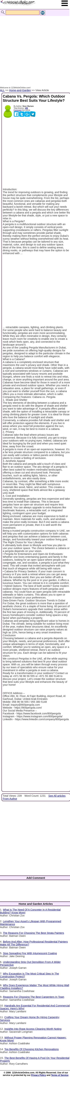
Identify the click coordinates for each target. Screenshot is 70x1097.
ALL (2, 90)
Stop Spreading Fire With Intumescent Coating (30, 953)
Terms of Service (60, 1075)
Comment (17, 110)
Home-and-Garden (20, 90)
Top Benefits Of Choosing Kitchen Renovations (31, 1049)
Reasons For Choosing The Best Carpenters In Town (33, 996)
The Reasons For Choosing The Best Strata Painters (33, 932)
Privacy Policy (38, 1075)
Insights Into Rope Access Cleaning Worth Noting (32, 1028)
